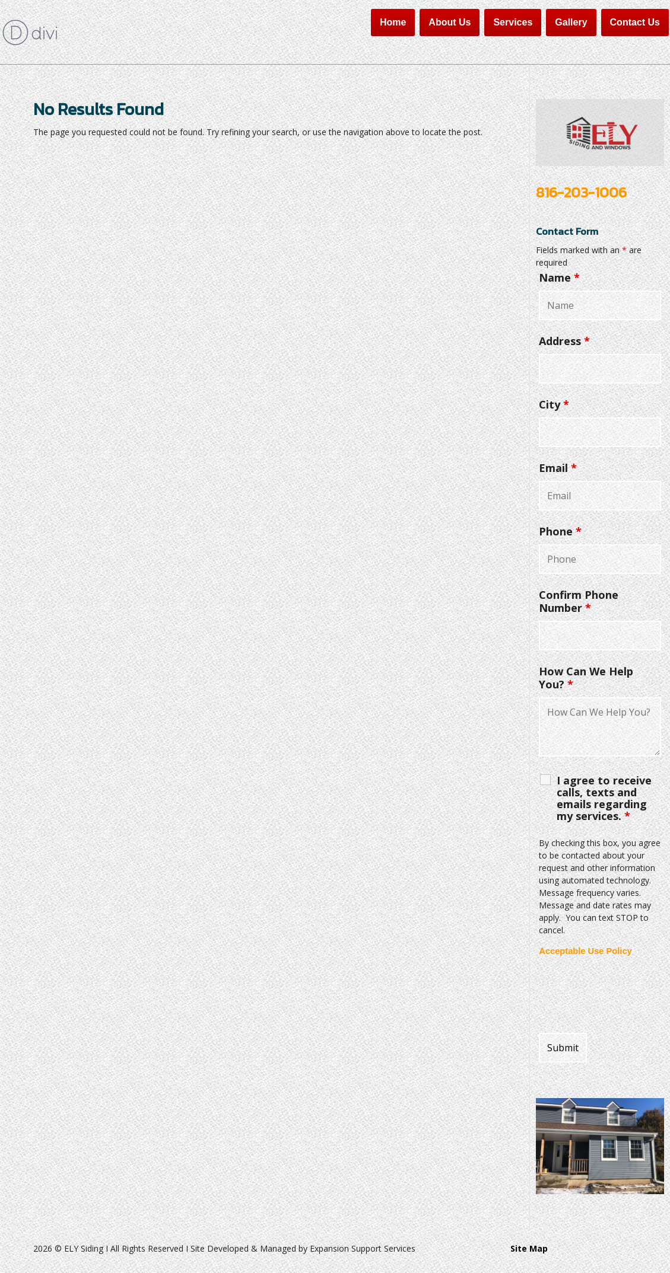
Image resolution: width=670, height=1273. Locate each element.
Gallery (571, 22)
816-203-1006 (581, 192)
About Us (449, 22)
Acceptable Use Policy (585, 951)
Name (559, 277)
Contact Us (635, 22)
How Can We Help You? (586, 677)
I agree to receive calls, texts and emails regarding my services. (604, 798)
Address (564, 341)
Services (512, 22)
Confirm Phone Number (578, 601)
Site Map (529, 1248)
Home (393, 22)
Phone (560, 531)
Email (558, 468)
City (554, 404)
